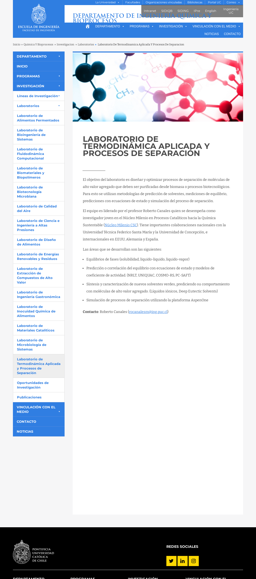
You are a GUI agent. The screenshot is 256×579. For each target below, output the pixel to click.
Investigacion (65, 44)
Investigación (173, 26)
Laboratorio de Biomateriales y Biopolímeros (30, 172)
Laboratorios (86, 44)
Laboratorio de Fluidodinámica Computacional (30, 153)
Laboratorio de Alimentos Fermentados (38, 118)
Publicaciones (29, 397)
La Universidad (105, 2)
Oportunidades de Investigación (33, 385)
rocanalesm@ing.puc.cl (148, 312)
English (210, 11)
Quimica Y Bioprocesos (38, 44)
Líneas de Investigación (37, 96)
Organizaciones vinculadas (164, 2)
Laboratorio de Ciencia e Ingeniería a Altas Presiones (38, 225)
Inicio (16, 44)
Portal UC (214, 2)
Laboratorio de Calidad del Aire (37, 208)
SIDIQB (166, 11)
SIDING (183, 11)
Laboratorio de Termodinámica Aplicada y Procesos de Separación (39, 366)
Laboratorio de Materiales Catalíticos (35, 328)
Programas (142, 26)
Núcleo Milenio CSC (121, 225)
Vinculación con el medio (36, 409)
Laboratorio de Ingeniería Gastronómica (38, 294)
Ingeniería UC (231, 10)
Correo (231, 2)
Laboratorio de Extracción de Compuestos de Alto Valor (35, 275)
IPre (197, 11)
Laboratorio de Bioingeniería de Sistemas (31, 134)
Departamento (110, 26)
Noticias (212, 34)
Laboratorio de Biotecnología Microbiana (30, 191)
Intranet (150, 11)
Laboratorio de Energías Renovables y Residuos (38, 256)
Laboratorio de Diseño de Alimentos (36, 242)
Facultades (132, 2)
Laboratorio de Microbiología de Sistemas (31, 344)
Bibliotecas (194, 2)
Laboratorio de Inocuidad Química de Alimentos (36, 311)
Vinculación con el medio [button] (216, 26)
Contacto (232, 34)
